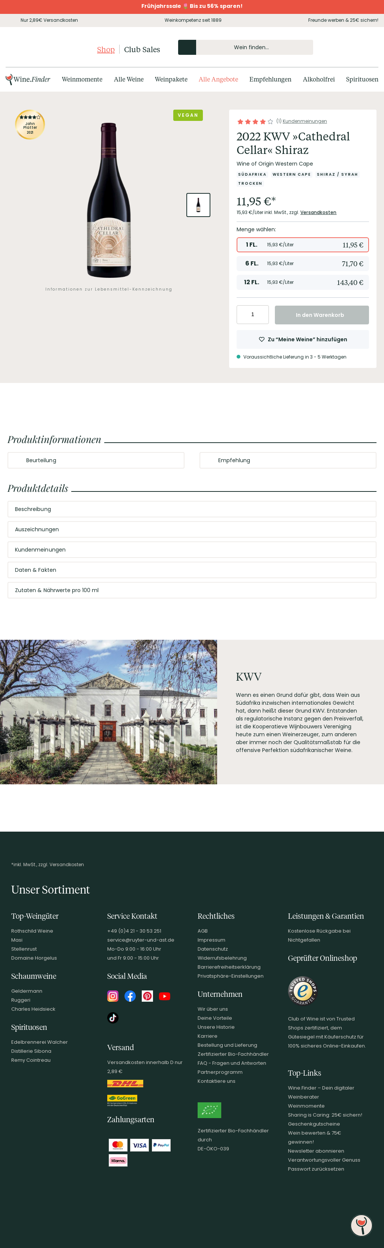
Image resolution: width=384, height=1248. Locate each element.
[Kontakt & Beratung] (328, 47)
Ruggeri (20, 1000)
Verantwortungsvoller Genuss (324, 1160)
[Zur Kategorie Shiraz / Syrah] (337, 175)
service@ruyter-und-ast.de (140, 940)
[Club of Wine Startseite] (49, 49)
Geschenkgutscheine (314, 1123)
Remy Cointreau (31, 1060)
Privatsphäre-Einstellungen (231, 976)
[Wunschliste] (353, 47)
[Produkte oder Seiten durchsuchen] (187, 47)
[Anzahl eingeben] (252, 315)
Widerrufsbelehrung (222, 958)
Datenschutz (213, 949)
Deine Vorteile (215, 1018)
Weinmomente (306, 1105)
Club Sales (142, 49)
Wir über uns (213, 1009)
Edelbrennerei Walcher (39, 1042)
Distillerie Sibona (31, 1051)
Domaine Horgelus (34, 958)
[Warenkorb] (366, 47)
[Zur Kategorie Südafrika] (252, 175)
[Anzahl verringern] (243, 315)
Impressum (211, 940)
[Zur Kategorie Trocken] (250, 184)
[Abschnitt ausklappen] (172, 460)
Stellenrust (24, 949)
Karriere (208, 1036)
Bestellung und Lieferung (227, 1045)
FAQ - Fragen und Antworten (232, 1063)
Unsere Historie (216, 1027)
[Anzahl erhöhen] (262, 315)
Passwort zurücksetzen (316, 1169)
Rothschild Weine (32, 930)
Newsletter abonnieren (316, 1151)
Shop (106, 49)
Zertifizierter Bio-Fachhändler (233, 1054)
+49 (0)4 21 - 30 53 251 (134, 930)
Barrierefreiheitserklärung (229, 967)
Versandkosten (318, 212)
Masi (16, 940)
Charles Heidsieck (33, 1009)
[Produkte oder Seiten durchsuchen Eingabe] (245, 47)
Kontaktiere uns (217, 1081)
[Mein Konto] (340, 47)
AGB (203, 930)
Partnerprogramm (220, 1072)
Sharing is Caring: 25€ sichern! (325, 1114)
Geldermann (26, 991)
